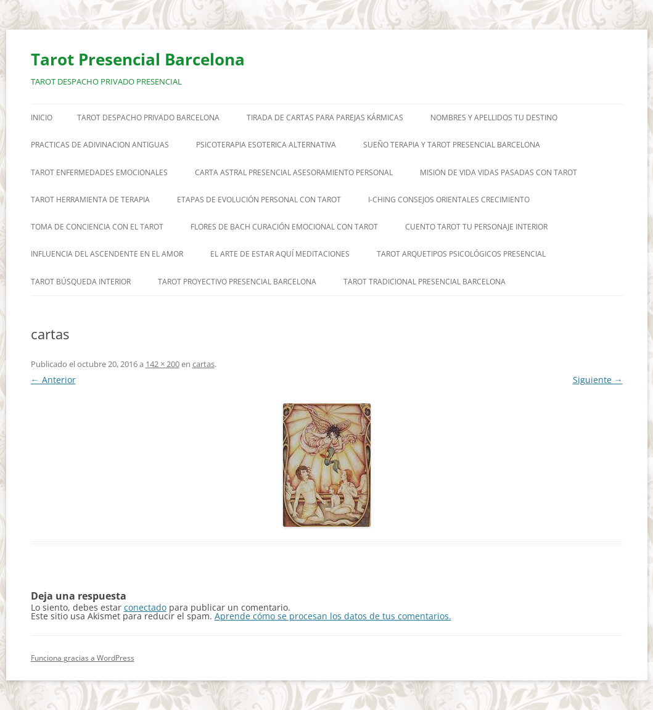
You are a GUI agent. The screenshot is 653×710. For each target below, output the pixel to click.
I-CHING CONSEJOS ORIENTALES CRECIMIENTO (449, 199)
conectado (145, 607)
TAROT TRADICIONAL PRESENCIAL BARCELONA (424, 281)
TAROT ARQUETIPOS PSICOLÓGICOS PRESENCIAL (461, 254)
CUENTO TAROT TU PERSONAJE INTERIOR (476, 226)
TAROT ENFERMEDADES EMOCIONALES (99, 172)
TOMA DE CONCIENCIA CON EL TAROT (97, 226)
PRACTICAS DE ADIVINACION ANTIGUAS (100, 144)
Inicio (41, 117)
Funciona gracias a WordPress (82, 658)
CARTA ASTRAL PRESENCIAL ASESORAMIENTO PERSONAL (294, 172)
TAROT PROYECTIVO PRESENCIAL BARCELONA (237, 281)
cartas (203, 363)
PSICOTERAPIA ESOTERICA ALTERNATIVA (266, 144)
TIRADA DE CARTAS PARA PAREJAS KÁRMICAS (325, 117)
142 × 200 (162, 363)
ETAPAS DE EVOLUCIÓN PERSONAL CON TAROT (259, 199)
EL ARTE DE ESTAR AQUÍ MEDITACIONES (280, 254)
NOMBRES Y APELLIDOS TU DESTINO (493, 117)
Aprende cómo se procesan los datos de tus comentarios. (333, 616)
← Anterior (53, 380)
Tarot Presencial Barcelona (138, 59)
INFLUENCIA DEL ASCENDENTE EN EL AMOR (107, 254)
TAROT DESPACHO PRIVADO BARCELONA (148, 117)
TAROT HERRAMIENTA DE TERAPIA (90, 199)
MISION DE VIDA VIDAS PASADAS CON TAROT (498, 172)
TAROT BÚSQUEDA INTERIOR (81, 281)
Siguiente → (598, 380)
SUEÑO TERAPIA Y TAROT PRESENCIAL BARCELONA (451, 144)
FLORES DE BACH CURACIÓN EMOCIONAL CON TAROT (284, 226)
